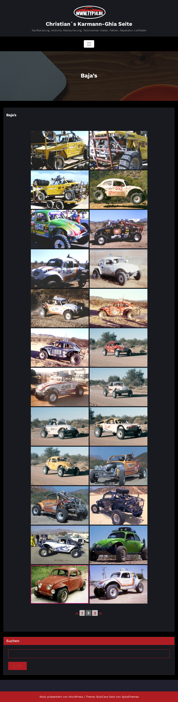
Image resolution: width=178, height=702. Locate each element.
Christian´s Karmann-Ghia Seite (89, 24)
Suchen (12, 641)
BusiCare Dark (105, 696)
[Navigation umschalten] (89, 44)
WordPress (76, 696)
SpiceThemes (130, 696)
